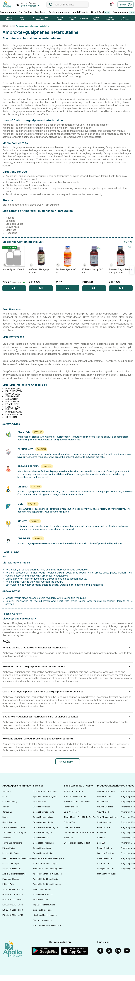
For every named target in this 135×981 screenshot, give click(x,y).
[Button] (67, 761)
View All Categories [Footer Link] (106, 791)
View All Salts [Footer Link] (103, 801)
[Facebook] (100, 951)
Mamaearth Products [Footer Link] (106, 874)
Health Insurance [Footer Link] (40, 899)
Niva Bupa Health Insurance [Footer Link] (45, 915)
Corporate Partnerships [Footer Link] (12, 889)
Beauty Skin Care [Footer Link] (104, 848)
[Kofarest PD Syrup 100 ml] (41, 265)
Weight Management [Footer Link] (42, 889)
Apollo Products (9, 18)
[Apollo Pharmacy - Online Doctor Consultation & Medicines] (7, 4)
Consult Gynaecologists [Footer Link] (43, 822)
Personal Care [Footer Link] (103, 827)
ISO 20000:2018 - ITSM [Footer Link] (12, 894)
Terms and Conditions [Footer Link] (12, 843)
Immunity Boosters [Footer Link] (105, 853)
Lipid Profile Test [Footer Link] (71, 812)
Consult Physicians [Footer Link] (41, 807)
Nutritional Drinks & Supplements (40, 18)
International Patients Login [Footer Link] (45, 863)
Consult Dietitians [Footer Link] (41, 838)
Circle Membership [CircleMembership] (58, 12)
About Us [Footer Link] (6, 791)
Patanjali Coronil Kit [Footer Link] (105, 869)
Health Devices (96, 18)
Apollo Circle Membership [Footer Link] (14, 874)
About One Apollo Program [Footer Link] (14, 832)
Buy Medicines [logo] (8, 12)
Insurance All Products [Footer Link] (43, 894)
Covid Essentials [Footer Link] (104, 858)
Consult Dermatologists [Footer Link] (43, 812)
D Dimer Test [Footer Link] (69, 822)
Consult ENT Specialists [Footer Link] (43, 843)
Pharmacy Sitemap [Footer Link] (10, 879)
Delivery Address (28, 3)
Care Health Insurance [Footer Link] (43, 910)
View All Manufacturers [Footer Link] (107, 817)
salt (12, 26)
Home (5, 26)
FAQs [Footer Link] (4, 796)
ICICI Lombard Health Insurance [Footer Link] (47, 925)
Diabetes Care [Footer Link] (103, 863)
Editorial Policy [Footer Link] (8, 884)
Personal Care (72, 18)
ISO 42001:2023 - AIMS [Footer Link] (12, 915)
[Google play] (45, 951)
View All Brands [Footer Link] (104, 796)
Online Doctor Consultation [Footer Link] (45, 791)
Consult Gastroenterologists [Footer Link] (45, 827)
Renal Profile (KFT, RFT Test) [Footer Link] (77, 801)
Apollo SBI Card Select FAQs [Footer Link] (45, 879)
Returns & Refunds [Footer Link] (10, 853)
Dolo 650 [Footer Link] (101, 843)
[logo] (12, 948)
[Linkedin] (118, 951)
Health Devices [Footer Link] (104, 822)
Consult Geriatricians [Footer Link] (42, 848)
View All (128, 242)
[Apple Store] (74, 951)
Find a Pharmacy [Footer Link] (9, 801)
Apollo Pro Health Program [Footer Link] (44, 796)
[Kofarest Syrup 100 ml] (94, 265)
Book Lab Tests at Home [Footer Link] (75, 796)
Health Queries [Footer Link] (9, 822)
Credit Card (100, 12)
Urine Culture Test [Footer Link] (72, 827)
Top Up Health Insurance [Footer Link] (44, 905)
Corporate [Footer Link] (7, 838)
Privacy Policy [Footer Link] (8, 848)
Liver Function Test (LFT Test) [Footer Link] (77, 843)
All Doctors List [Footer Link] (39, 801)
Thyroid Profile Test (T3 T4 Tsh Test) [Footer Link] (80, 817)
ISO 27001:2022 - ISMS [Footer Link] (12, 899)
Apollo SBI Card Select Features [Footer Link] (47, 884)
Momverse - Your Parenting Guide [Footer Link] (48, 869)
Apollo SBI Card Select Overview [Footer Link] (47, 874)
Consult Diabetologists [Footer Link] (43, 853)
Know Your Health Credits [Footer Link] (13, 827)
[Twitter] (109, 951)
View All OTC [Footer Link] (103, 812)
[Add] (14, 288)
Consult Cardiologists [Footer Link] (42, 832)
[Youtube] (127, 951)
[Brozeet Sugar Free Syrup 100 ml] (121, 265)
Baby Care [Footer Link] (101, 832)
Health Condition (125, 18)
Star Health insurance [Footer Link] (42, 920)
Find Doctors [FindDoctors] (25, 12)
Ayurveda (84, 18)
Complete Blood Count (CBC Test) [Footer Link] (79, 832)
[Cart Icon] (111, 4)
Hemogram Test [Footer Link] (71, 807)
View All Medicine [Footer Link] (105, 807)
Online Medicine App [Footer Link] (11, 869)
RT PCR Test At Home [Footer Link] (73, 791)
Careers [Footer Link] (6, 807)
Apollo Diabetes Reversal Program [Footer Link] (48, 858)
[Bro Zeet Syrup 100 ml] (67, 265)
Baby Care (22, 18)
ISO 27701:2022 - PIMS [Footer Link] (12, 910)
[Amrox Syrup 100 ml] (14, 265)
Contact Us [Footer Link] (7, 812)
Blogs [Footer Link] (5, 817)
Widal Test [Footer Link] (68, 838)
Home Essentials (110, 18)
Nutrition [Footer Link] (101, 838)
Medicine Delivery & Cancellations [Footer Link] (17, 858)
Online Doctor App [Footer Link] (10, 863)
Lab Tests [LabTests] (40, 12)
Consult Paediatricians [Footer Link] (43, 817)
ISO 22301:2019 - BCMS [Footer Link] (12, 905)
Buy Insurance (124, 12)
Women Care (60, 18)
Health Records (80, 12)
